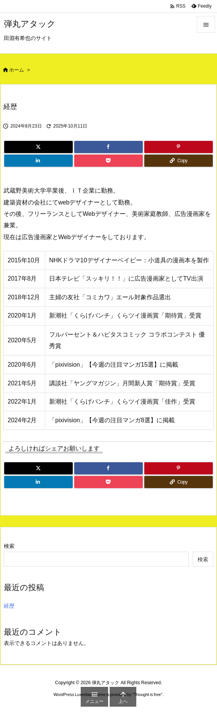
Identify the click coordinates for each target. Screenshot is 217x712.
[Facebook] (108, 147)
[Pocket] (108, 161)
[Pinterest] (178, 147)
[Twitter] (38, 147)
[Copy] (178, 161)
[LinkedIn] (38, 161)
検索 (9, 546)
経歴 (9, 606)
